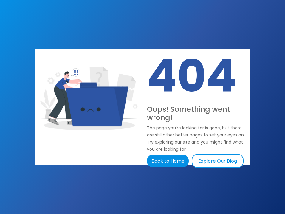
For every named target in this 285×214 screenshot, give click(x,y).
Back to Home (168, 161)
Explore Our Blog (217, 161)
